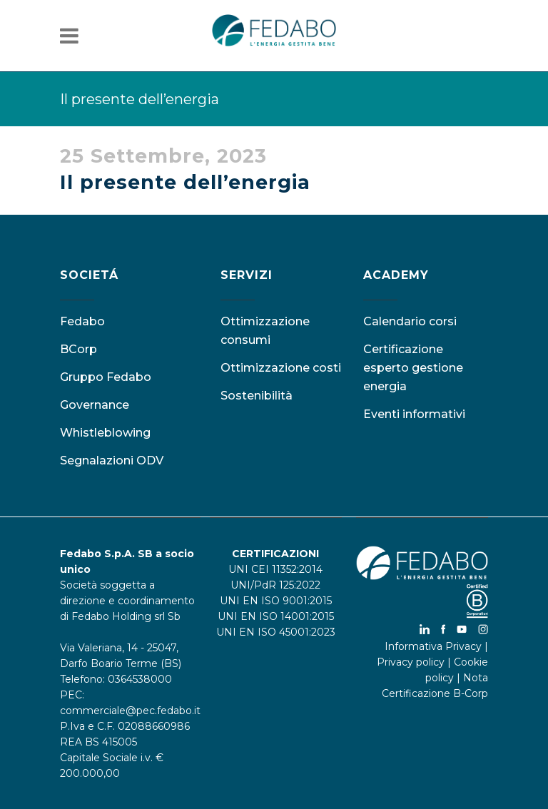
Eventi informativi (414, 414)
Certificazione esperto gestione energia (413, 367)
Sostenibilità (256, 395)
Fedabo (82, 321)
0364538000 (140, 679)
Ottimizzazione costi (280, 368)
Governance (94, 405)
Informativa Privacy (433, 646)
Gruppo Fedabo (105, 377)
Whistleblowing (105, 432)
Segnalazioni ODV (111, 460)
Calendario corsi (410, 321)
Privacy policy (411, 662)
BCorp (78, 349)
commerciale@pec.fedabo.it (130, 710)
